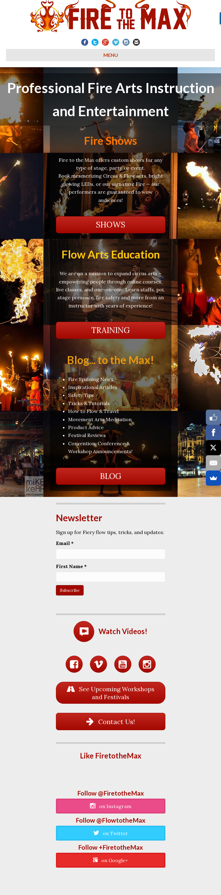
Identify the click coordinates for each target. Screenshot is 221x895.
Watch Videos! (122, 631)
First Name (71, 566)
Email (65, 543)
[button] (110, 224)
